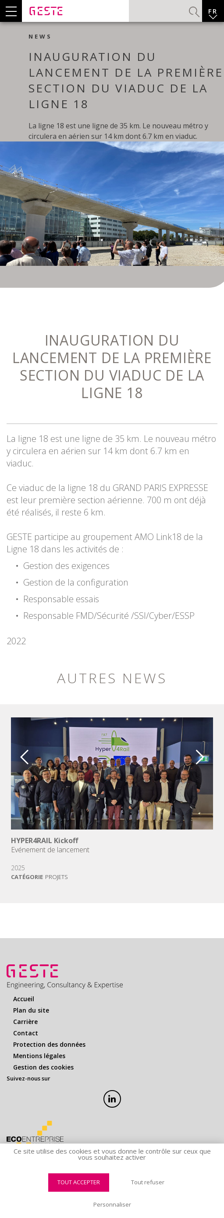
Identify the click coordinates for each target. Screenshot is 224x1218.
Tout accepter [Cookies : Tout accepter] (78, 1182)
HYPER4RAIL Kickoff (44, 840)
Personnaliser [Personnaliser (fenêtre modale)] (112, 1204)
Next (206, 753)
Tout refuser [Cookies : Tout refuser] (147, 1182)
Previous (18, 753)
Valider (194, 12)
